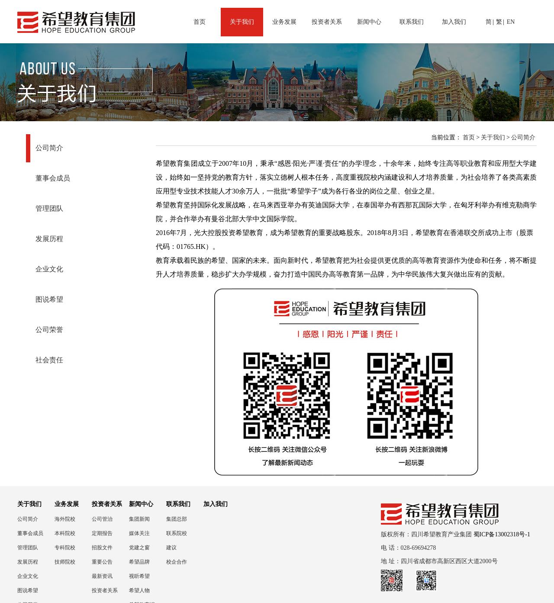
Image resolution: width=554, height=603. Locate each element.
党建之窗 (139, 548)
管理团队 (49, 208)
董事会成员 (52, 178)
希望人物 (139, 590)
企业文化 (49, 269)
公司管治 (102, 519)
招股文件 (102, 548)
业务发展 (284, 22)
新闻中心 (369, 22)
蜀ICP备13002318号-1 (501, 534)
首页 (199, 22)
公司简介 (49, 148)
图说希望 (49, 299)
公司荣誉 (49, 329)
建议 (171, 548)
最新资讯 (102, 576)
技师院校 (65, 562)
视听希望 (139, 576)
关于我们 (242, 22)
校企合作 (176, 562)
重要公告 (102, 562)
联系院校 (176, 533)
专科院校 (65, 548)
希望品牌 (139, 562)
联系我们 (411, 22)
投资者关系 (327, 22)
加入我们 (454, 22)
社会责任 (49, 360)
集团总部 (176, 519)
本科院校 (65, 533)
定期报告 (102, 533)
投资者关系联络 (105, 590)
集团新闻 (139, 519)
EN (511, 22)
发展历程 (49, 238)
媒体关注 (139, 533)
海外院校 (65, 519)
